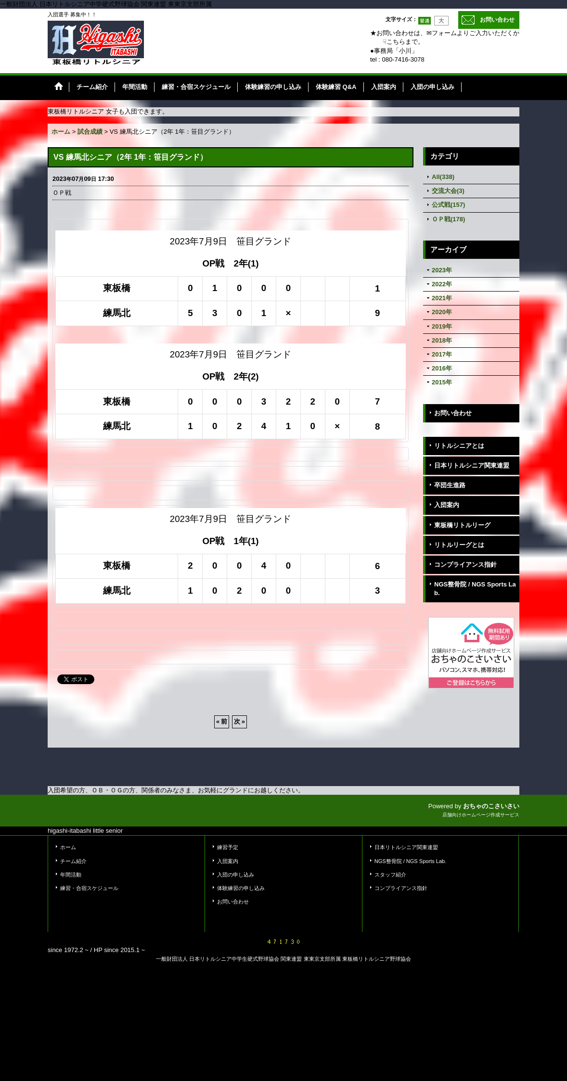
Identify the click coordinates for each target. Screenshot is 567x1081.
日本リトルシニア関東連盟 (471, 465)
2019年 (442, 326)
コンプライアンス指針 (465, 564)
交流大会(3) (448, 190)
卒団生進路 (449, 485)
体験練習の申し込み (241, 888)
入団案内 (446, 505)
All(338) (443, 176)
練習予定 (227, 847)
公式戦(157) (448, 204)
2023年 (442, 270)
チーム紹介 (73, 861)
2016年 (442, 368)
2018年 (442, 340)
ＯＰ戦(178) (448, 219)
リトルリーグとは (459, 544)
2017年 (442, 354)
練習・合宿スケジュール (89, 888)
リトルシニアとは (459, 445)
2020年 (442, 312)
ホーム (68, 847)
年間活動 (70, 875)
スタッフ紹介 (390, 875)
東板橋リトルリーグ (462, 525)
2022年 (442, 284)
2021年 (442, 298)
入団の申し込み (235, 875)
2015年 (442, 382)
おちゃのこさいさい (491, 806)
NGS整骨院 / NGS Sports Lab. (475, 589)
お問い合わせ (497, 19)
